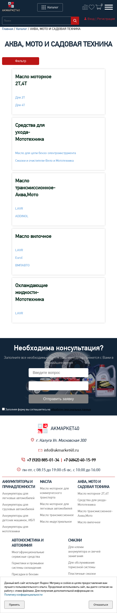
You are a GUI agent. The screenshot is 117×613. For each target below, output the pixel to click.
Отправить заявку (58, 399)
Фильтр (20, 61)
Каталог (21, 29)
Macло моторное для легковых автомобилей (56, 506)
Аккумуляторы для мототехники (15, 529)
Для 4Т (20, 105)
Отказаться (101, 604)
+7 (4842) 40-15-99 (80, 459)
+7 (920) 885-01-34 (43, 459)
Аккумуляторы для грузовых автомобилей (18, 507)
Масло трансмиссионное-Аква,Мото (35, 188)
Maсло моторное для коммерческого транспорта (54, 492)
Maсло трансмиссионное (57, 515)
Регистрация (106, 19)
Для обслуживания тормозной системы (81, 565)
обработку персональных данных (71, 409)
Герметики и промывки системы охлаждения (27, 565)
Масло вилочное (33, 236)
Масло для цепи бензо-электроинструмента (45, 153)
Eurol (18, 258)
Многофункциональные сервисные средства (28, 554)
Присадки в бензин (25, 574)
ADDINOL (21, 216)
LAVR (19, 208)
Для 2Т (20, 97)
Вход (91, 19)
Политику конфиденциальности (23, 594)
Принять (14, 604)
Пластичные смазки (82, 574)
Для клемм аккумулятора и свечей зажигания (84, 551)
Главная (7, 29)
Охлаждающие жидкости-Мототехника (31, 292)
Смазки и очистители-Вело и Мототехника (44, 160)
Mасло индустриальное (56, 521)
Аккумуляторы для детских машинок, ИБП (18, 518)
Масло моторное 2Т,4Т (33, 80)
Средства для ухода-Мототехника (29, 132)
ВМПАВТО (22, 265)
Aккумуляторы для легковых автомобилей (18, 496)
